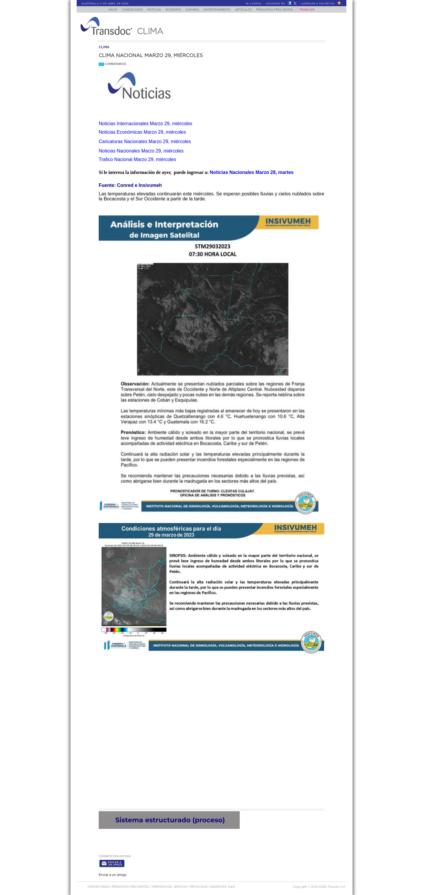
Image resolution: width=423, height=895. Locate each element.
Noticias (151, 10)
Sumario (193, 10)
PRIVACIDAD (199, 885)
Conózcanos (127, 10)
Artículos (247, 10)
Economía (172, 10)
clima (104, 47)
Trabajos (312, 10)
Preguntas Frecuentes (280, 10)
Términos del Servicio (169, 885)
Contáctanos (99, 885)
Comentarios (112, 64)
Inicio (107, 10)
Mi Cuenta (253, 4)
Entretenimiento (219, 10)
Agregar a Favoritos (318, 4)
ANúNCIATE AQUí (222, 885)
